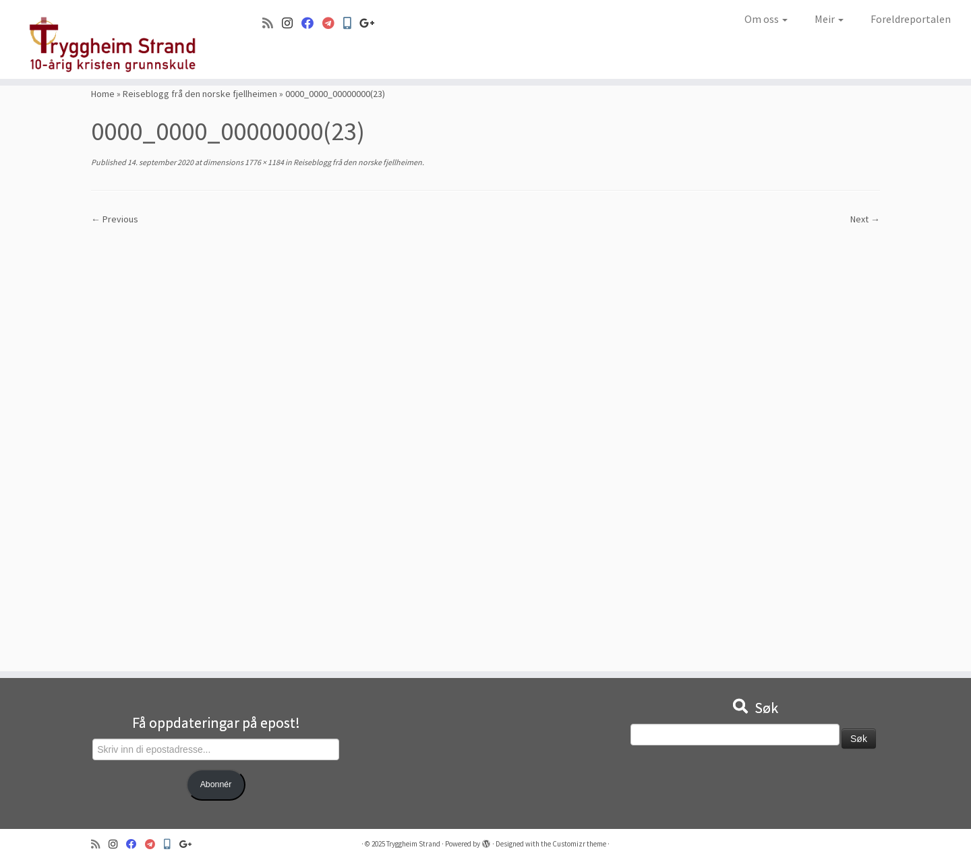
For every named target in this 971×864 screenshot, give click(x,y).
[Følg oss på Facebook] (311, 23)
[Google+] (371, 23)
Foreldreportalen (911, 19)
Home (103, 94)
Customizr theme (579, 843)
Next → (865, 219)
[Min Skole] (351, 23)
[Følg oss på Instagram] (291, 23)
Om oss (766, 19)
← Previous (114, 219)
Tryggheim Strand (413, 843)
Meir (829, 19)
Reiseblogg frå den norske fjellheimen (200, 94)
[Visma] (332, 23)
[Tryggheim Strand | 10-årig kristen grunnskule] (112, 39)
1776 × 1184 (263, 162)
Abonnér (216, 784)
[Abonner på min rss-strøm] (272, 23)
